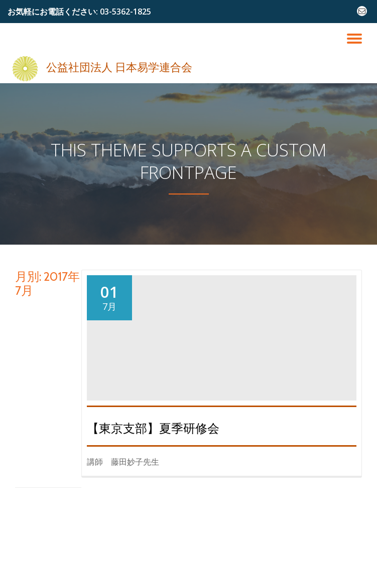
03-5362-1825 (125, 11)
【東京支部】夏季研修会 (153, 428)
